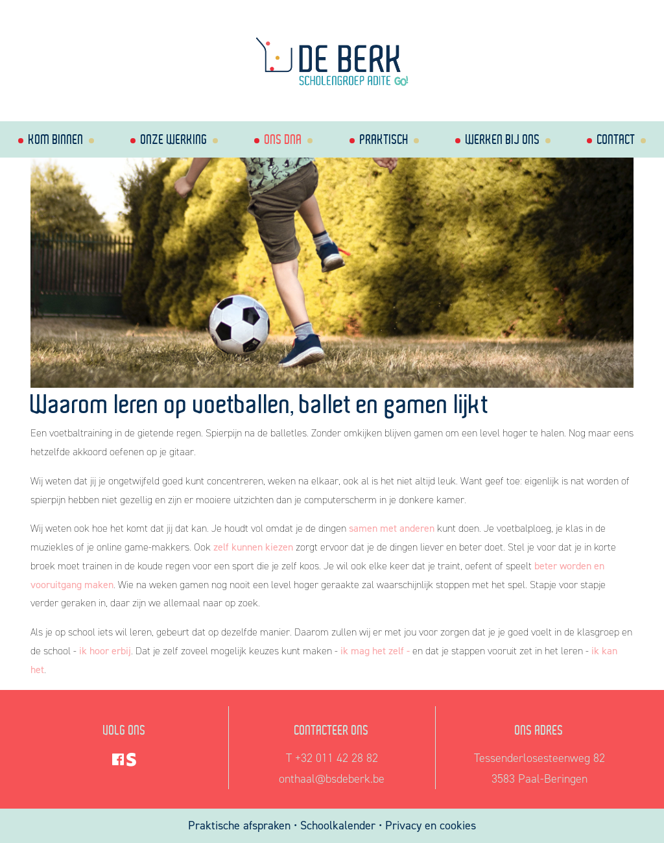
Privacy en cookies (430, 825)
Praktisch (384, 139)
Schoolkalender (339, 825)
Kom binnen (56, 139)
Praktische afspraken (241, 825)
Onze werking (174, 139)
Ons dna (283, 139)
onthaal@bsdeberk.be (332, 779)
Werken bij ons (503, 139)
